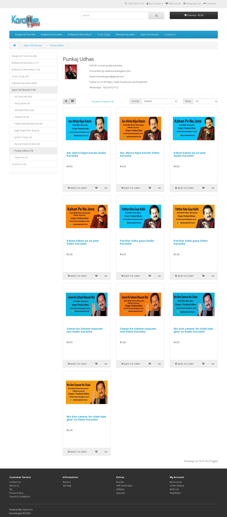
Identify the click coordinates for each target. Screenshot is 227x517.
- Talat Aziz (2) (20, 157)
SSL (11, 489)
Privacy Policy (16, 493)
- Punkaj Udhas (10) (22, 150)
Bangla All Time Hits (25, 34)
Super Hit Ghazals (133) (24, 89)
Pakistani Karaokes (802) (24, 83)
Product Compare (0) (103, 101)
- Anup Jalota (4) (21, 103)
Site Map (67, 485)
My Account (176, 482)
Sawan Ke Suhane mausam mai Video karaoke (138, 330)
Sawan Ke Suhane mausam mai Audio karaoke (85, 330)
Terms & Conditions (19, 496)
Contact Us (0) (19, 164)
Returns (67, 482)
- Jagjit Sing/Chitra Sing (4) (25, 130)
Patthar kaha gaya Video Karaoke (191, 242)
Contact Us (170, 34)
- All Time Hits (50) (22, 96)
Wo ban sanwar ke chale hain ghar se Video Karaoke (86, 418)
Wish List (174, 489)
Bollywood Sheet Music (80, 34)
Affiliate (120, 489)
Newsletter (175, 493)
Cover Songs (103, 34)
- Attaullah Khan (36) (23, 110)
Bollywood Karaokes (51, 34)
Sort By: (136, 101)
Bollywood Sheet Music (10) (26, 69)
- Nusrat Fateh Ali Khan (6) (26, 144)
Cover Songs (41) (20, 76)
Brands (120, 482)
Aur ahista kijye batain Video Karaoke (140, 154)
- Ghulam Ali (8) (20, 116)
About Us (14, 485)
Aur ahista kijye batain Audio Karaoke (86, 154)
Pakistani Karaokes (125, 34)
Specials (120, 493)
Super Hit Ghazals (149, 34)
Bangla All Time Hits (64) (24, 56)
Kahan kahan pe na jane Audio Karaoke (190, 154)
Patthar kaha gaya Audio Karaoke (137, 242)
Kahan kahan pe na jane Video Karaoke (83, 242)
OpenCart (27, 509)
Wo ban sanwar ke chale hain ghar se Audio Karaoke (193, 330)
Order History (177, 485)
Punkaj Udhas (57, 45)
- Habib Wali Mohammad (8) (27, 123)
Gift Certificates (124, 485)
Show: (188, 101)
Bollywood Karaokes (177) (25, 62)
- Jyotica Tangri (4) (22, 137)
